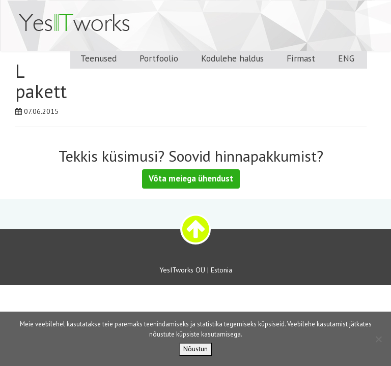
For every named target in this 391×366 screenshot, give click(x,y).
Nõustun (195, 349)
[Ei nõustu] (378, 339)
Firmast (301, 58)
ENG (346, 58)
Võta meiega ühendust (191, 178)
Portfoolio (158, 58)
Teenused (98, 58)
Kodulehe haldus (232, 58)
